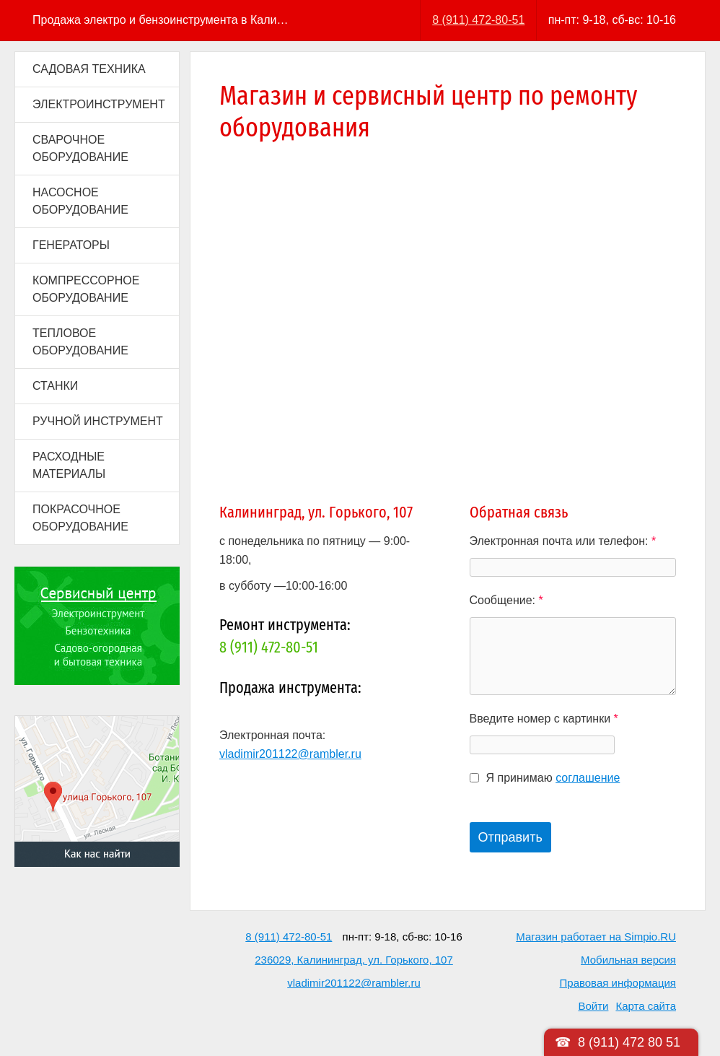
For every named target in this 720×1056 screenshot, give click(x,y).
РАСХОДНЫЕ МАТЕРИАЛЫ (68, 465)
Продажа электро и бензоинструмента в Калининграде (161, 20)
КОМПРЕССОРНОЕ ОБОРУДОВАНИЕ (85, 289)
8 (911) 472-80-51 (478, 20)
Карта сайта (645, 1006)
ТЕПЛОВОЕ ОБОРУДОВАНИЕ (80, 342)
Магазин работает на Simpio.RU (596, 936)
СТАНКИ (55, 386)
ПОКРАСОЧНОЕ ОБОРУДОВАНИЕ (80, 518)
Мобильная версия (628, 960)
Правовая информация (618, 983)
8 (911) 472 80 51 (629, 1042)
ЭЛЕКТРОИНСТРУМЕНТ (98, 104)
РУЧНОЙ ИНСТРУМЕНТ (97, 421)
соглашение (588, 778)
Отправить (510, 837)
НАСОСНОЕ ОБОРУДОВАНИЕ (80, 201)
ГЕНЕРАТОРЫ (71, 245)
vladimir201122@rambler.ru (290, 754)
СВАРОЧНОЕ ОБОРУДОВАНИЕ (80, 148)
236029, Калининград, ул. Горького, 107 (354, 960)
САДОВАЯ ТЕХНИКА (89, 69)
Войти (593, 1006)
